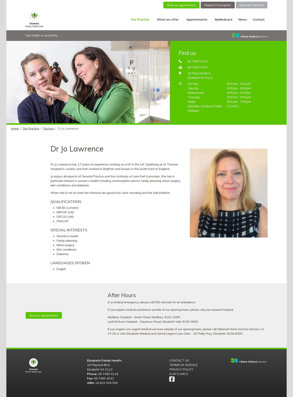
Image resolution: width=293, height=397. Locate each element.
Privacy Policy (181, 369)
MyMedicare (223, 19)
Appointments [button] (197, 19)
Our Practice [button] (140, 19)
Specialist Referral (252, 5)
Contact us (179, 360)
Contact (259, 19)
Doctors (48, 128)
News (242, 19)
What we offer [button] (168, 19)
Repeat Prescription (217, 5)
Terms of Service (183, 365)
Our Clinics (178, 374)
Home (15, 128)
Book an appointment (181, 5)
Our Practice (31, 128)
